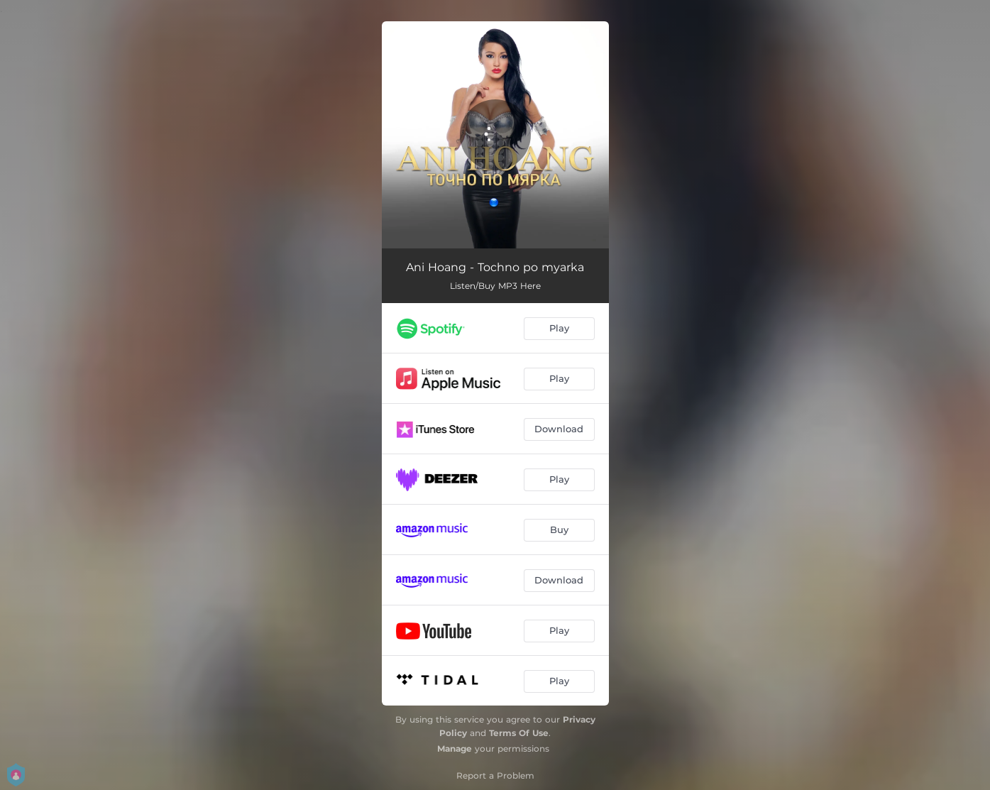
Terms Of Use (519, 733)
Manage (454, 748)
